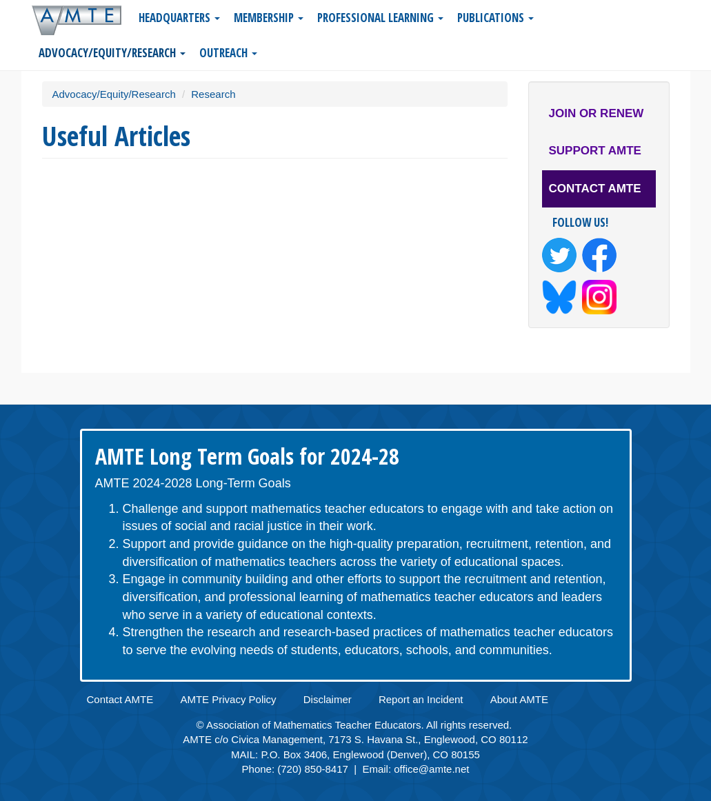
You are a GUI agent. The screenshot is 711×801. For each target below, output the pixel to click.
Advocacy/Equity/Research (112, 53)
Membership (268, 18)
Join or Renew (596, 113)
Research (213, 94)
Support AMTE (595, 150)
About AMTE (519, 699)
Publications (495, 18)
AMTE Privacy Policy (228, 699)
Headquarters (179, 18)
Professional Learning (380, 18)
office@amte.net (431, 769)
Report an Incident (421, 699)
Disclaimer (327, 699)
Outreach (228, 53)
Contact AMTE (595, 188)
